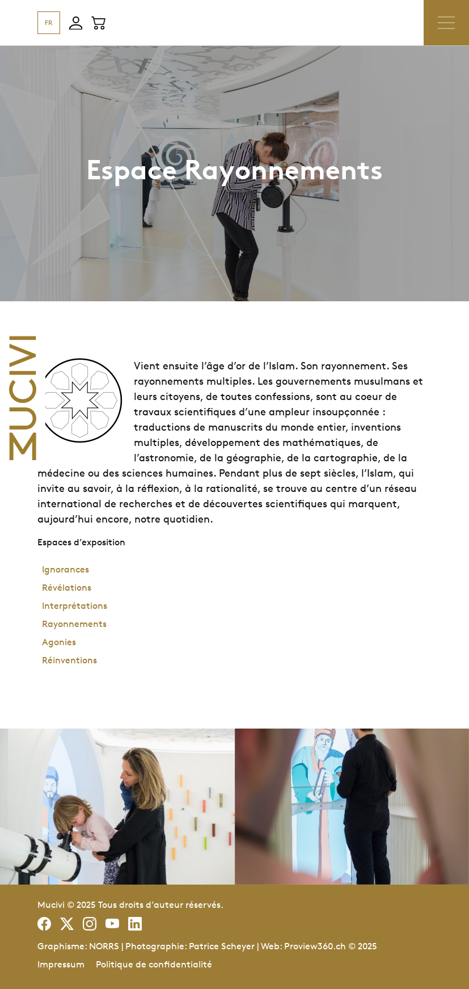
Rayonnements (74, 623)
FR (49, 22)
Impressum (60, 964)
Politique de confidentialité (154, 964)
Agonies (59, 642)
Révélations (66, 587)
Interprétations (74, 605)
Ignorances (65, 569)
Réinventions (69, 660)
